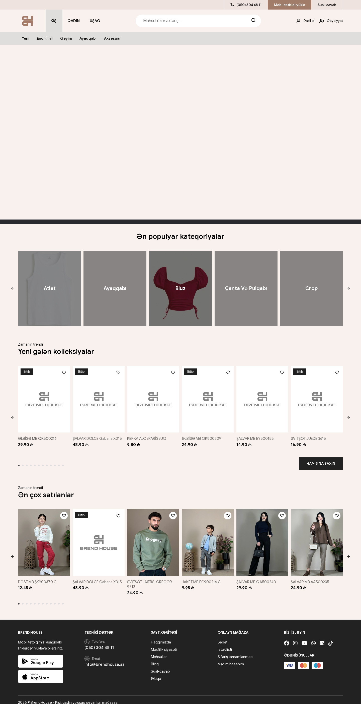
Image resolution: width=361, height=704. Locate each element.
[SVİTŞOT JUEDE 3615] (318, 398)
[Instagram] (295, 638)
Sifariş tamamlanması (235, 651)
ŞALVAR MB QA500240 (258, 576)
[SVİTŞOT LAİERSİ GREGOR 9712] (153, 539)
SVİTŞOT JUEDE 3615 (310, 436)
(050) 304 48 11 (245, 5)
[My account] (303, 21)
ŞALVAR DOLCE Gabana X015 (97, 436)
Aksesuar (112, 38)
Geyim (66, 38)
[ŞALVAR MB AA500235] (318, 539)
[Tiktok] (330, 638)
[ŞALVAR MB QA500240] (263, 539)
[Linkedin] (322, 638)
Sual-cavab (327, 5)
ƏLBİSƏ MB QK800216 (37, 436)
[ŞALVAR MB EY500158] (263, 398)
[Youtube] (304, 638)
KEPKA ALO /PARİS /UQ (147, 436)
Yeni (25, 38)
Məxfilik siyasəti (164, 644)
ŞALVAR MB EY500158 (256, 436)
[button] (12, 289)
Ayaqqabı (88, 38)
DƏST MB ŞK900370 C (37, 576)
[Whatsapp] (313, 638)
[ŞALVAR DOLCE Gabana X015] (98, 398)
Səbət (222, 636)
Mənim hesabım (231, 658)
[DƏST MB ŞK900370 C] (43, 539)
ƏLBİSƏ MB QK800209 (203, 436)
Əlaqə (156, 673)
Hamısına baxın (321, 460)
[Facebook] (286, 638)
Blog (155, 658)
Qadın (73, 21)
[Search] (253, 21)
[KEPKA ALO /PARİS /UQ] (153, 398)
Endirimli (45, 38)
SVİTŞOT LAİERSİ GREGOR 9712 (150, 579)
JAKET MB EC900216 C (202, 576)
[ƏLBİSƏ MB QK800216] (43, 398)
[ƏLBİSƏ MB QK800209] (208, 398)
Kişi (54, 21)
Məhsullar (159, 651)
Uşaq (95, 21)
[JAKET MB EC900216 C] (208, 539)
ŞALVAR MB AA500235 (312, 576)
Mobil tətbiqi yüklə (289, 5)
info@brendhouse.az (104, 659)
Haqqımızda (161, 636)
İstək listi (225, 644)
